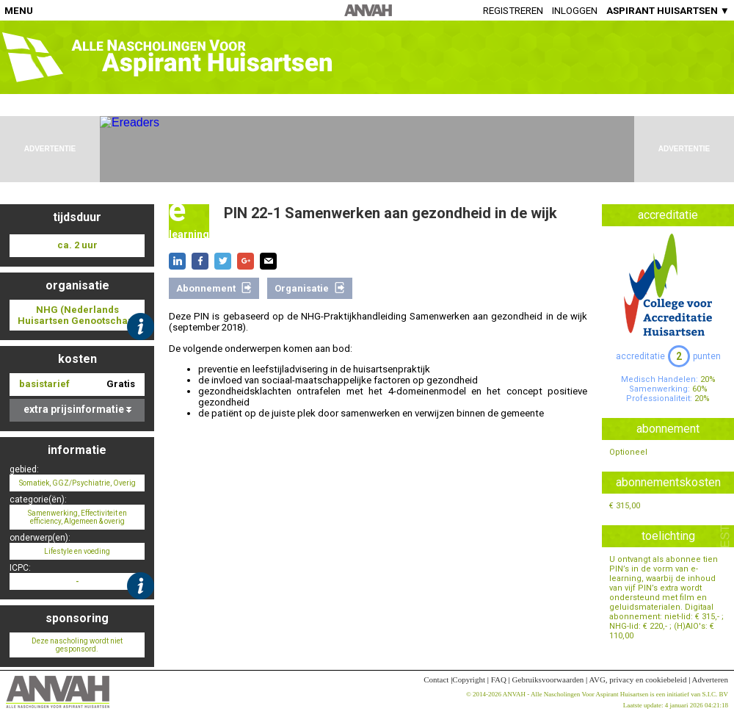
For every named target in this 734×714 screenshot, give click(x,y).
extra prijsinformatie (77, 409)
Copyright (468, 679)
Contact (436, 679)
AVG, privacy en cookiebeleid (637, 679)
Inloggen (574, 10)
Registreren (513, 10)
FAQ (498, 679)
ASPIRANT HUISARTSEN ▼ (668, 10)
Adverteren (710, 679)
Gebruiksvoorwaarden (548, 679)
